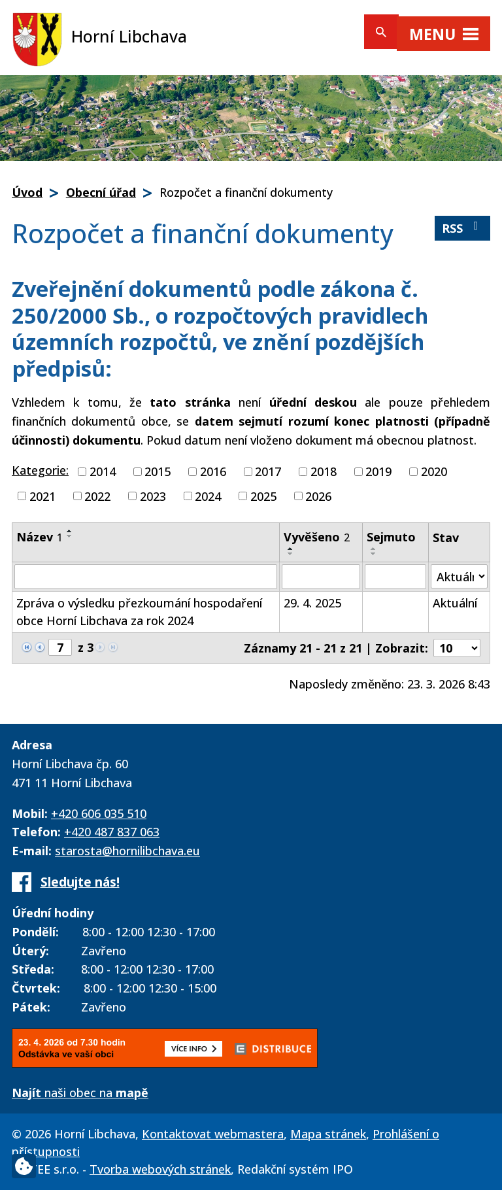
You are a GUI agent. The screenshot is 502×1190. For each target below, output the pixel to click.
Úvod (27, 192)
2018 (323, 471)
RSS (463, 228)
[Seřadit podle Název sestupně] (70, 536)
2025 (263, 495)
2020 (434, 471)
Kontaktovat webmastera (213, 1134)
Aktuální (455, 603)
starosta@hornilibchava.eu (127, 850)
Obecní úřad (101, 192)
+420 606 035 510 (98, 813)
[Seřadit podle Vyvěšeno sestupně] (291, 553)
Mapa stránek (328, 1134)
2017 (268, 471)
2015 (157, 471)
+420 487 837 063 (111, 832)
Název (39, 537)
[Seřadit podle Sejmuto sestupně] (374, 553)
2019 (378, 471)
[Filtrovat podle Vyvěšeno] (321, 576)
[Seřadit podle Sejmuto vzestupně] (374, 548)
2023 (153, 495)
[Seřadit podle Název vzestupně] (70, 531)
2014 (103, 471)
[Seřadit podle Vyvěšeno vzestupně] (291, 548)
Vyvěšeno (317, 537)
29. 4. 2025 (312, 603)
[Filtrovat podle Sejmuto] (395, 576)
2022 (97, 495)
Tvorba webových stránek (160, 1169)
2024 (208, 495)
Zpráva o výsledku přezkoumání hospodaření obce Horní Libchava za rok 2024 (139, 611)
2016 (213, 471)
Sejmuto (391, 537)
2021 (42, 495)
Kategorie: (40, 470)
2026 (318, 495)
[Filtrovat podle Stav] (459, 576)
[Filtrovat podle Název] (145, 576)
